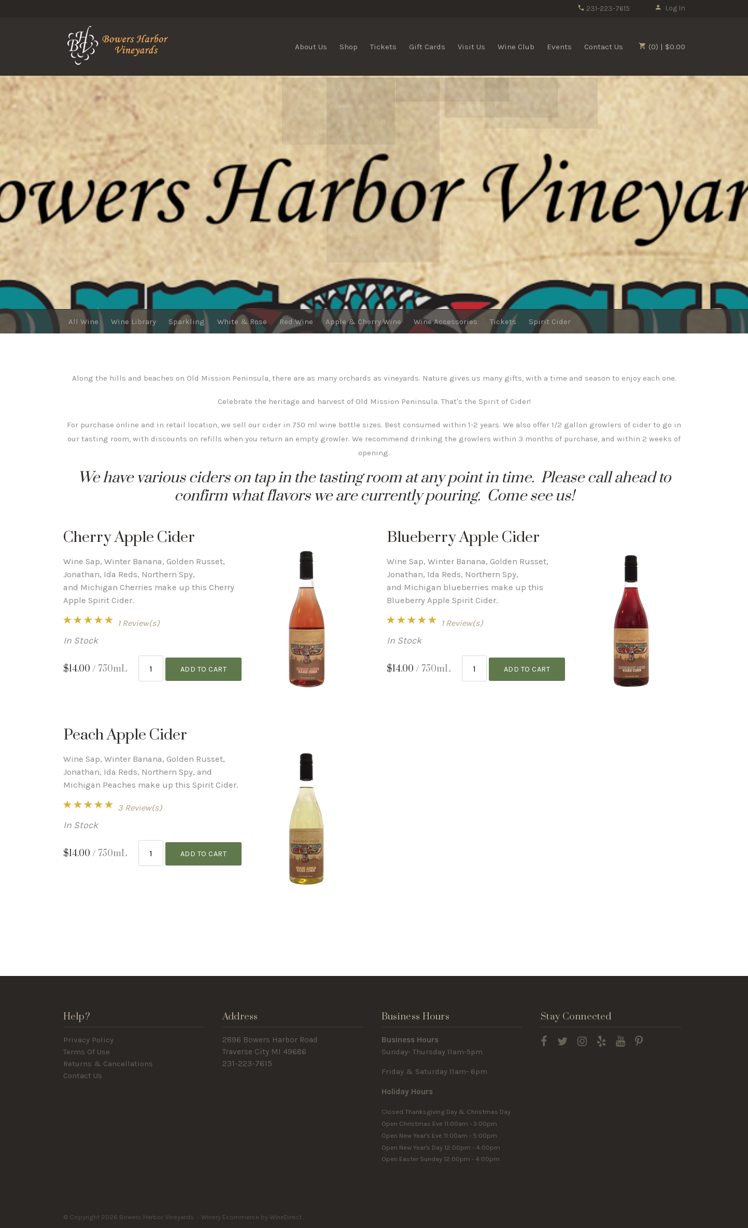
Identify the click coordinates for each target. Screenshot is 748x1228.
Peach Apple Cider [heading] (125, 735)
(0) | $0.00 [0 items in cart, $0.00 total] (662, 46)
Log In (670, 8)
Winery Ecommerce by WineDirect (251, 1217)
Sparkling (186, 321)
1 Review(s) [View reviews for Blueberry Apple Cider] (462, 623)
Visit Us (471, 46)
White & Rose (242, 321)
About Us (311, 46)
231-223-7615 (603, 8)
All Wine (83, 321)
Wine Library (133, 321)
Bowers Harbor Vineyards (120, 46)
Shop (349, 46)
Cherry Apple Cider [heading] (129, 537)
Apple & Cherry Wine (363, 321)
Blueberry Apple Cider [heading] (463, 537)
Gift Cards (427, 46)
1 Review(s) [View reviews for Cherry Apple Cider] (139, 623)
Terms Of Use (86, 1051)
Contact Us (603, 46)
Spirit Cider (550, 321)
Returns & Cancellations (108, 1063)
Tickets (383, 46)
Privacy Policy (88, 1039)
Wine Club (516, 46)
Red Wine (296, 321)
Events (559, 46)
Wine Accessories (445, 321)
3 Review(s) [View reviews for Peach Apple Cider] (140, 808)
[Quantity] (151, 667)
